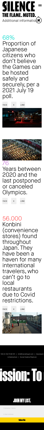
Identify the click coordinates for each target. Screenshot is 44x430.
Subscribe (22, 420)
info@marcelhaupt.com (25, 354)
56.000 (12, 219)
